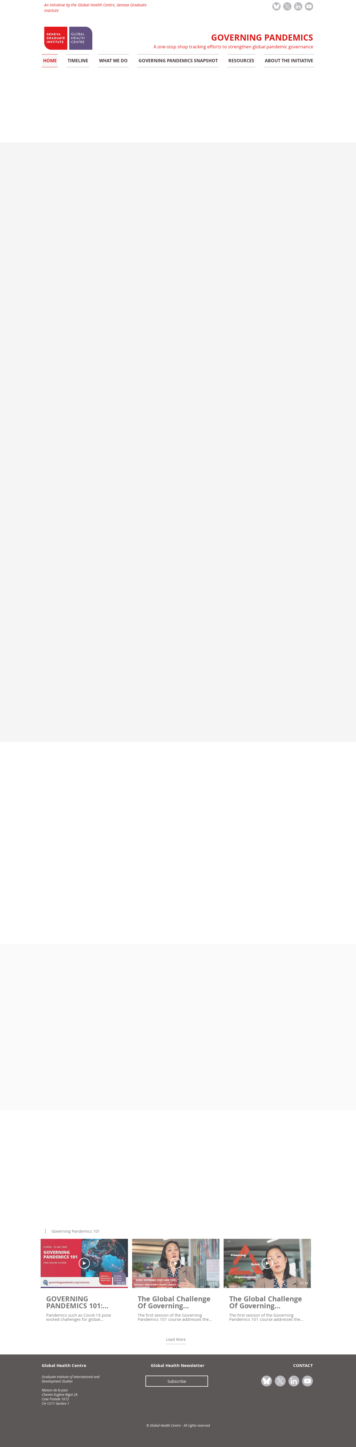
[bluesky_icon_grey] (276, 6)
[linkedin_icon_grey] (298, 6)
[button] (72, 1231)
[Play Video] (84, 1263)
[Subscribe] (176, 1381)
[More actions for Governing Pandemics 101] (72, 1231)
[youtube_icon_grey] (309, 6)
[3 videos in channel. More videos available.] (175, 1280)
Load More (176, 1339)
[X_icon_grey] (287, 6)
